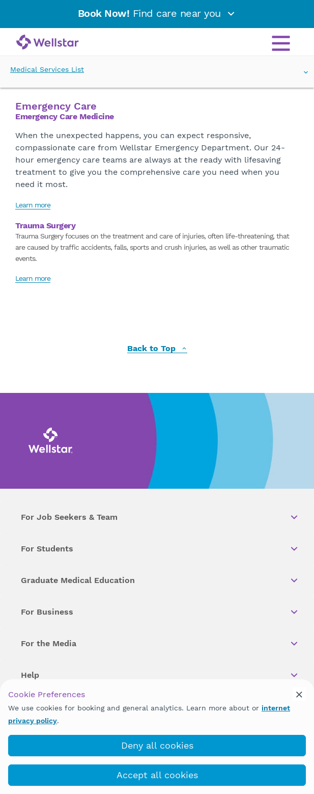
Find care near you (157, 13)
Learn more (32, 205)
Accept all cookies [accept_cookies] (157, 775)
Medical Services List (157, 70)
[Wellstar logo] (47, 43)
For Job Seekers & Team (160, 517)
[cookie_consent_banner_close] (299, 694)
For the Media (160, 644)
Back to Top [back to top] (157, 349)
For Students (160, 549)
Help (160, 675)
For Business (160, 612)
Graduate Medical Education (160, 580)
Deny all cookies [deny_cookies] (157, 745)
